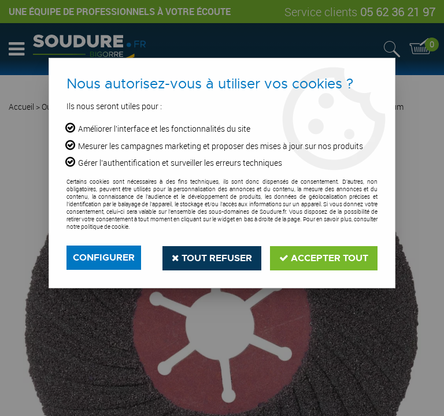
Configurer (104, 257)
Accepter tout (323, 257)
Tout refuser (212, 257)
